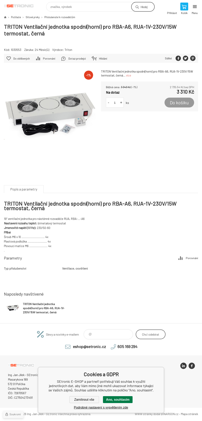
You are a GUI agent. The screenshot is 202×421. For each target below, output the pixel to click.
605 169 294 (127, 346)
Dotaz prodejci (77, 58)
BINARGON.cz (169, 414)
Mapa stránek (189, 414)
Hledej (144, 7)
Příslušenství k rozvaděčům (59, 17)
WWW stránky (144, 414)
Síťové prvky (33, 17)
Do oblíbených (21, 58)
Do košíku (179, 102)
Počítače (16, 17)
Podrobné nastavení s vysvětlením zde (101, 407)
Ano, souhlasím (117, 399)
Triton (68, 49)
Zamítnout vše (84, 399)
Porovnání (49, 58)
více (128, 75)
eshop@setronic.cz (89, 346)
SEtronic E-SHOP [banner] (21, 6)
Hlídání (103, 58)
